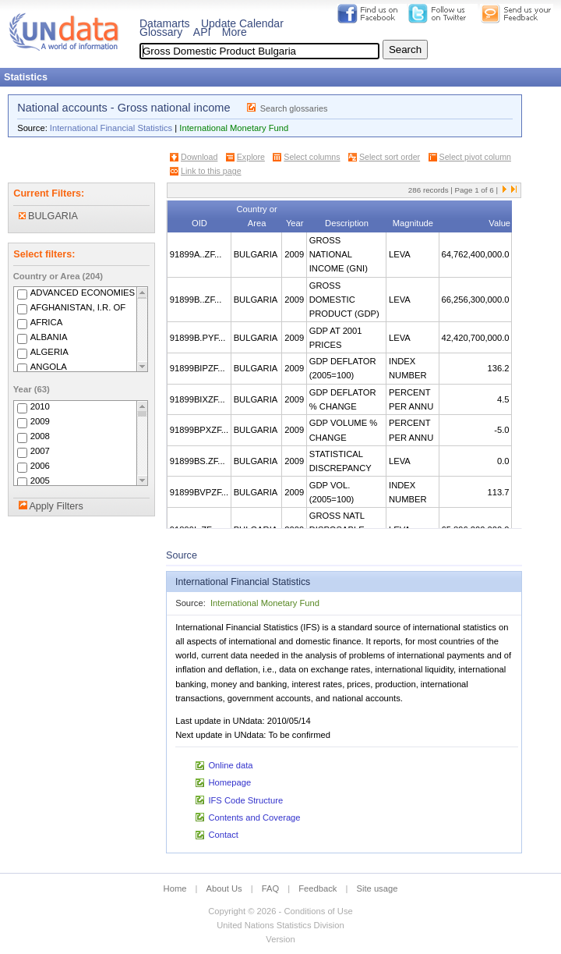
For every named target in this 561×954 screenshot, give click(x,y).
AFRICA (46, 322)
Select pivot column (475, 156)
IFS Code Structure (245, 800)
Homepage (229, 782)
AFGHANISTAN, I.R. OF (78, 307)
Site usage (377, 888)
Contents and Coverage (254, 817)
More (234, 32)
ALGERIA (49, 351)
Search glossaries (294, 108)
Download (199, 156)
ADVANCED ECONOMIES (83, 292)
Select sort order (389, 156)
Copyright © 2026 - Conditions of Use (280, 911)
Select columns (312, 156)
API (202, 32)
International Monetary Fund (233, 128)
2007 (40, 451)
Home (175, 888)
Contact (223, 834)
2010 (40, 406)
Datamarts (164, 23)
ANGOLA (48, 366)
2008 (40, 436)
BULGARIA (48, 216)
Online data (230, 765)
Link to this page (211, 171)
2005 (40, 480)
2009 (40, 421)
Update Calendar (242, 23)
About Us (224, 888)
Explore (251, 156)
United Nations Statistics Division (280, 925)
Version (280, 939)
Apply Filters (56, 506)
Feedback (317, 888)
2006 (40, 465)
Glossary (160, 32)
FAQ (270, 888)
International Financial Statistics (111, 128)
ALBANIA (49, 337)
